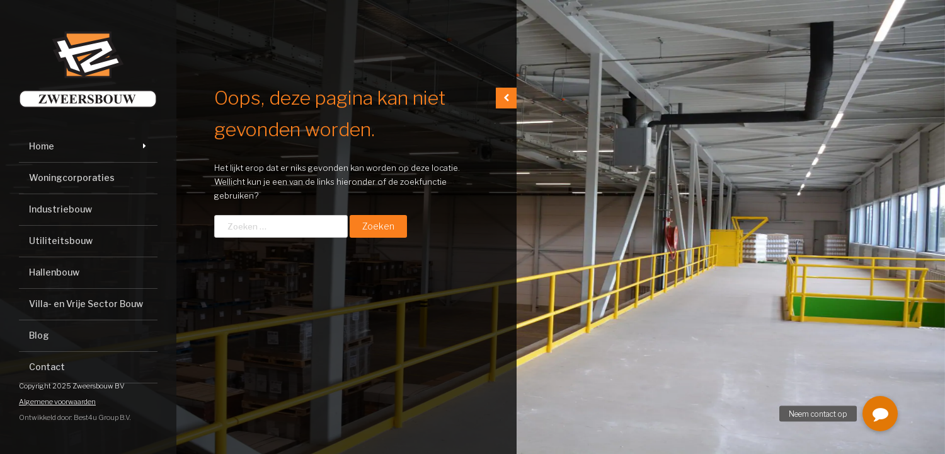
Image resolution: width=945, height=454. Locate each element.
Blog (39, 335)
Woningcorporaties (72, 177)
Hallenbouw (54, 272)
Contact (47, 366)
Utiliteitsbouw (61, 240)
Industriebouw (60, 209)
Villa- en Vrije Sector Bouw (86, 303)
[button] (880, 413)
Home (41, 146)
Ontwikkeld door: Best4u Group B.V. (75, 417)
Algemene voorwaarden (57, 401)
